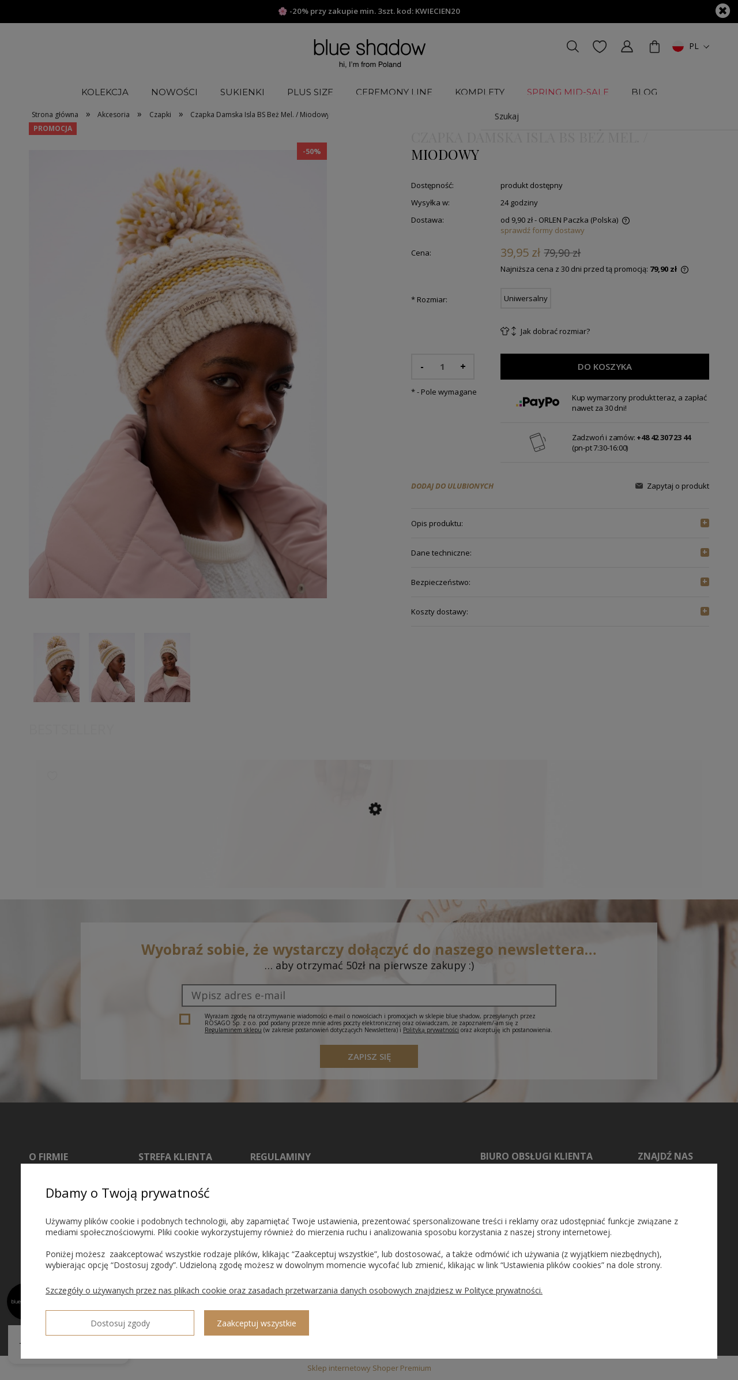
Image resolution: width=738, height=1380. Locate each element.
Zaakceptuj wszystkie (191, 1318)
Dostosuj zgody (87, 1318)
